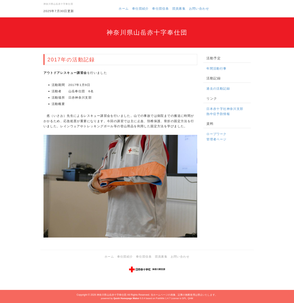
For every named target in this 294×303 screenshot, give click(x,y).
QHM (190, 298)
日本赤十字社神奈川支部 (224, 108)
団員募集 (179, 8)
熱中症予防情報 (218, 114)
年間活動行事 (216, 68)
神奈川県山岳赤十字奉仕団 (111, 294)
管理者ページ (216, 139)
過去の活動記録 (218, 88)
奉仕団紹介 (140, 8)
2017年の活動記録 (71, 59)
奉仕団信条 (160, 8)
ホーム (124, 8)
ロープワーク (216, 134)
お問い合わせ (199, 8)
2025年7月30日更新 (58, 11)
